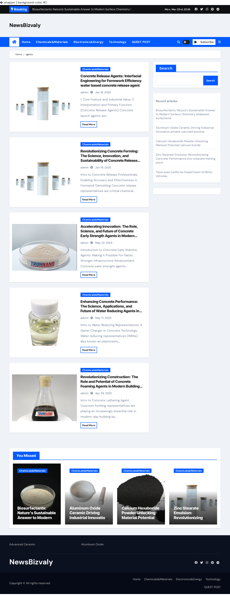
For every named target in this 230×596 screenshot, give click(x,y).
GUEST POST (141, 42)
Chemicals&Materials (52, 42)
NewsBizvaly (25, 25)
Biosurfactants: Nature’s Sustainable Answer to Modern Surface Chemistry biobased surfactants (185, 114)
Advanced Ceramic (22, 546)
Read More (88, 124)
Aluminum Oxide (92, 546)
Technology (117, 42)
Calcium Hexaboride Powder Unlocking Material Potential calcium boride (182, 143)
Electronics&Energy (88, 42)
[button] (219, 42)
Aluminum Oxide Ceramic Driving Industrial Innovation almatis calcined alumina (185, 130)
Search (165, 68)
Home (26, 42)
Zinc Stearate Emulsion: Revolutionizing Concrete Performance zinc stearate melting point (185, 158)
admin (84, 92)
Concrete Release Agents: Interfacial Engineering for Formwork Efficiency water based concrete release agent (110, 81)
